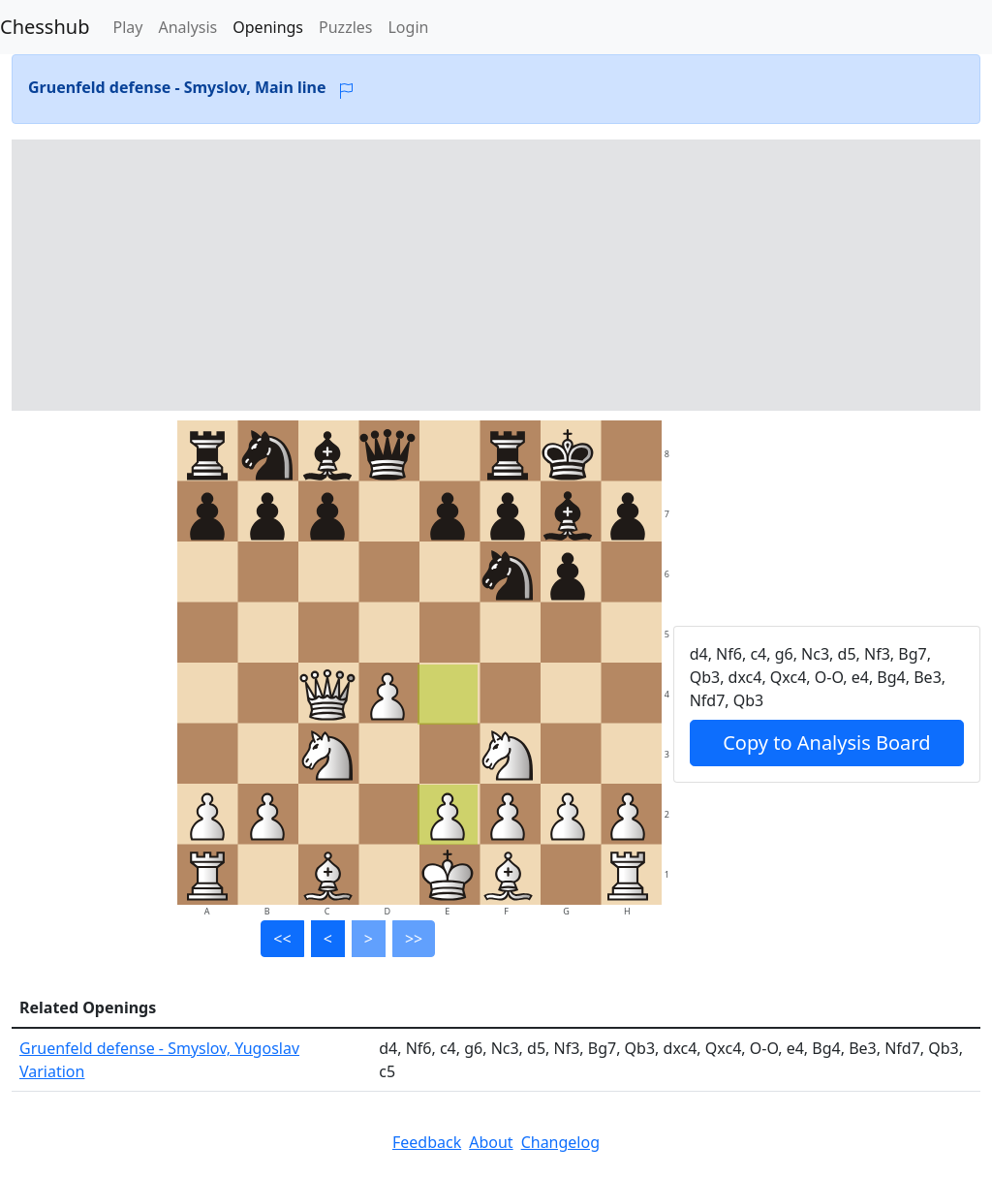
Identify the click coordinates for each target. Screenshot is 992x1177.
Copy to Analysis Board (826, 742)
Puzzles (345, 27)
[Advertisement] (496, 275)
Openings (267, 27)
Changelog (560, 1142)
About (490, 1142)
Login (408, 27)
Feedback (426, 1142)
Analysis (187, 27)
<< (282, 938)
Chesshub (44, 27)
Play (127, 27)
